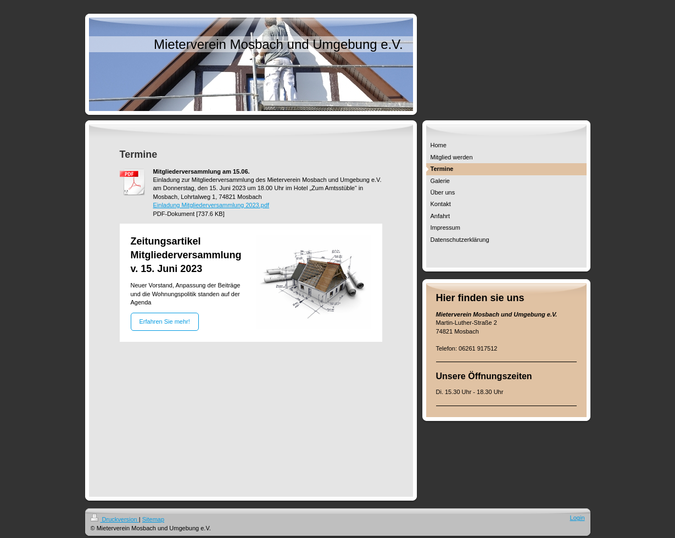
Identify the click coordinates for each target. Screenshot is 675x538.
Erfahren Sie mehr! (165, 321)
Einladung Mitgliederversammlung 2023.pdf (211, 205)
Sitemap (153, 519)
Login (577, 517)
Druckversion (115, 519)
